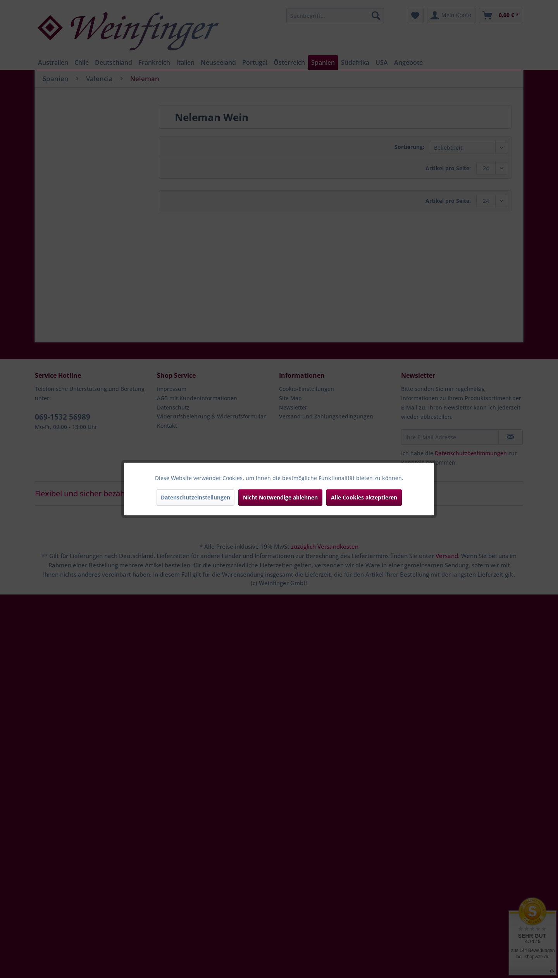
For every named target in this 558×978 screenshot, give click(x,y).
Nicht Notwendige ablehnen (280, 497)
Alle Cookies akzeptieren (364, 497)
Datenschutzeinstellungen (195, 497)
